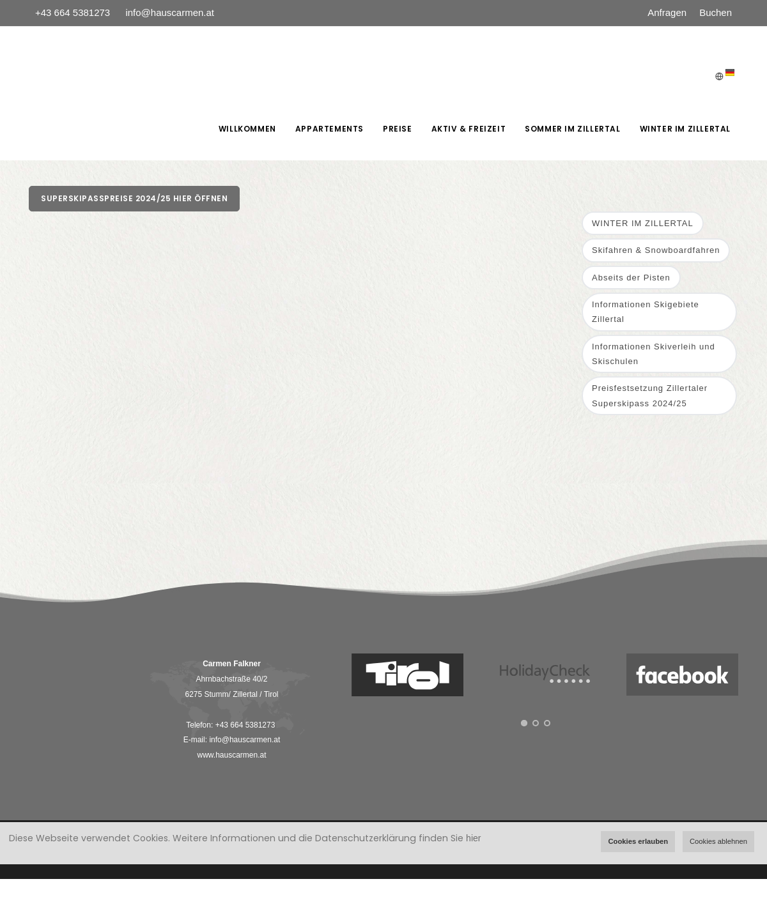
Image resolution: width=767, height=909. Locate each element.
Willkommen (247, 128)
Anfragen (666, 12)
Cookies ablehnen (718, 841)
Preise (397, 128)
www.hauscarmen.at (231, 755)
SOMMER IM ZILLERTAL (572, 128)
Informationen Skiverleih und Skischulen (653, 354)
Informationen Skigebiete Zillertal (645, 312)
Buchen (715, 12)
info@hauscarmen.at (169, 12)
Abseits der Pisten (631, 277)
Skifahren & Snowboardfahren (656, 250)
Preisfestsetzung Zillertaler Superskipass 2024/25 (650, 395)
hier (473, 838)
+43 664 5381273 (73, 12)
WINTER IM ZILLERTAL (685, 128)
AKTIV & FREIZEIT (468, 128)
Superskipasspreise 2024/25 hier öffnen (134, 198)
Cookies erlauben (638, 841)
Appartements (329, 128)
